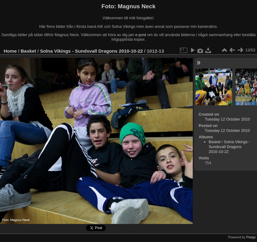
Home (10, 51)
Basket (28, 51)
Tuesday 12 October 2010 (227, 119)
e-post (140, 34)
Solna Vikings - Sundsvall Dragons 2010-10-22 (91, 51)
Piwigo (251, 237)
